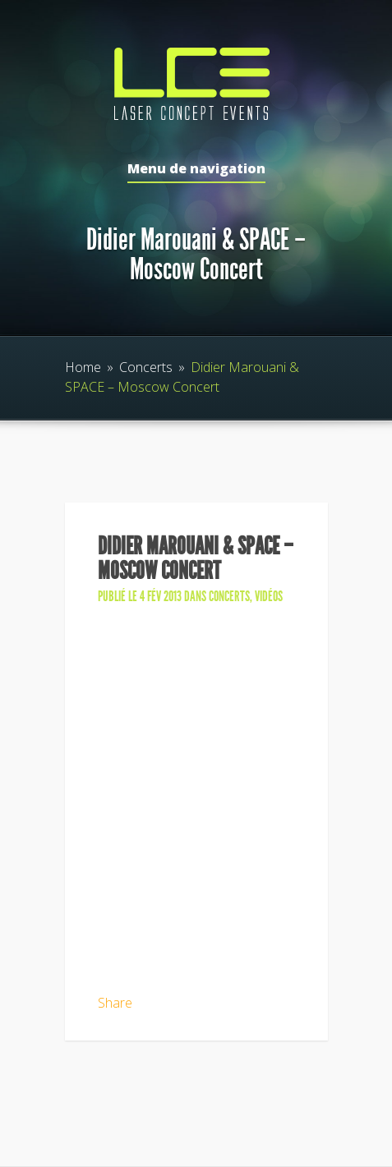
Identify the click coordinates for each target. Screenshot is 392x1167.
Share (115, 1003)
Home (83, 367)
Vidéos (269, 596)
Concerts (146, 367)
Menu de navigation (196, 169)
